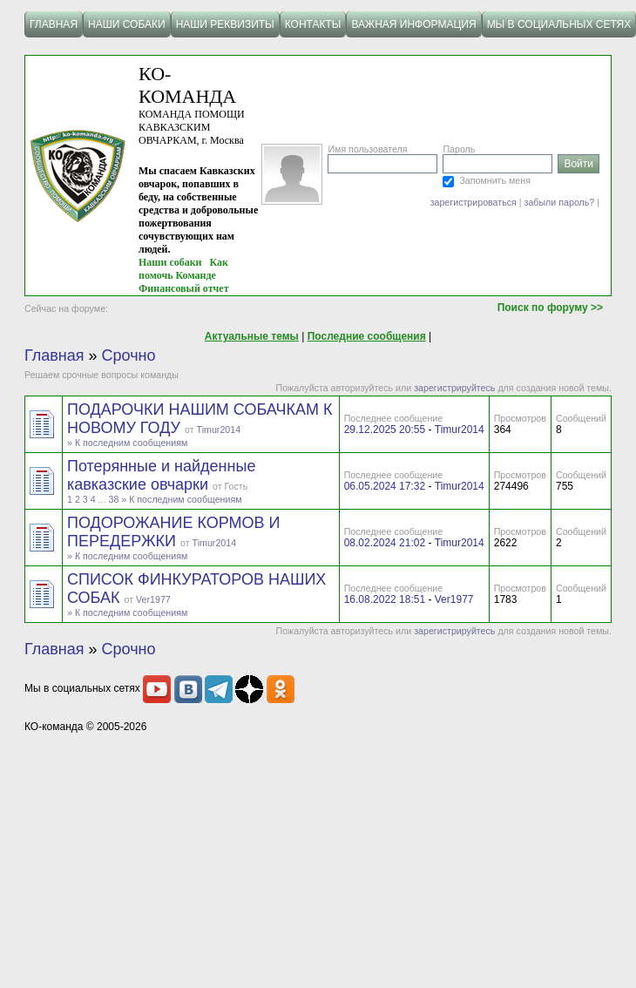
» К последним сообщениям (127, 442)
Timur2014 (219, 429)
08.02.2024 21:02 (384, 543)
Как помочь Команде (183, 268)
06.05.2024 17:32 (384, 486)
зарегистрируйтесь (454, 387)
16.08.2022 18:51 (384, 599)
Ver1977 (153, 599)
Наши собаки (170, 262)
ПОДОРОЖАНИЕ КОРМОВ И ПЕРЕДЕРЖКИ (174, 532)
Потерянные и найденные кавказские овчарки (161, 475)
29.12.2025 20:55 (384, 429)
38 (113, 499)
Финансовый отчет (184, 288)
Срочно (129, 355)
